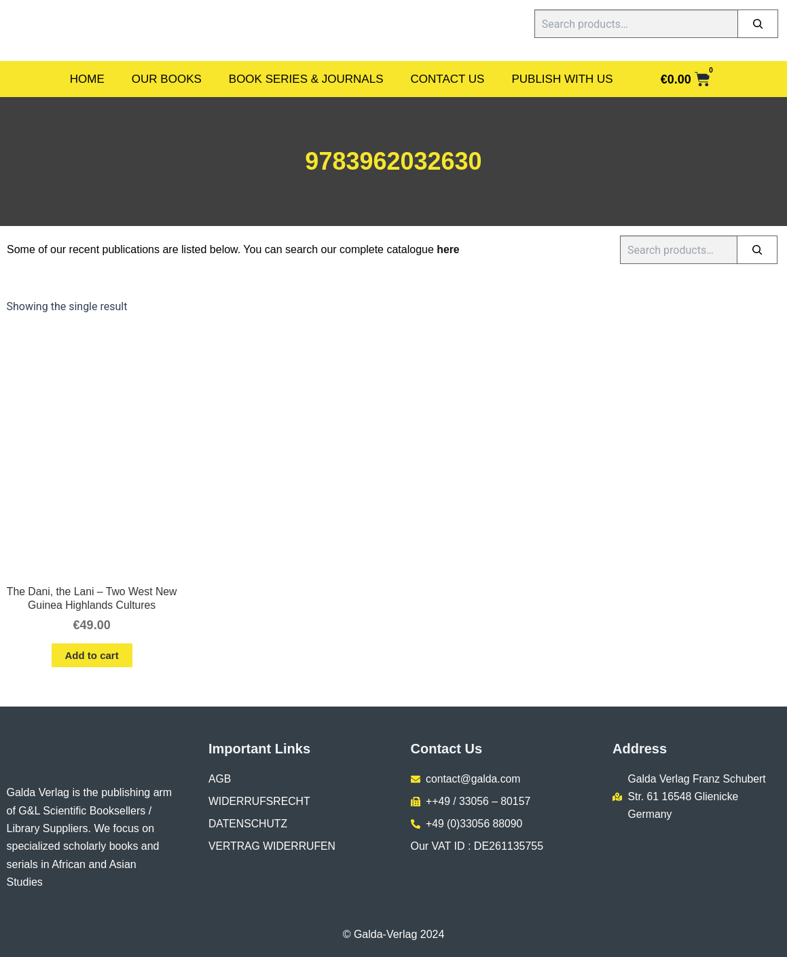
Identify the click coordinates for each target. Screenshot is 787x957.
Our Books (167, 79)
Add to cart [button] (92, 656)
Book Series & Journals (306, 79)
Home (87, 79)
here (448, 249)
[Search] (757, 24)
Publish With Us (561, 79)
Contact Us (448, 79)
